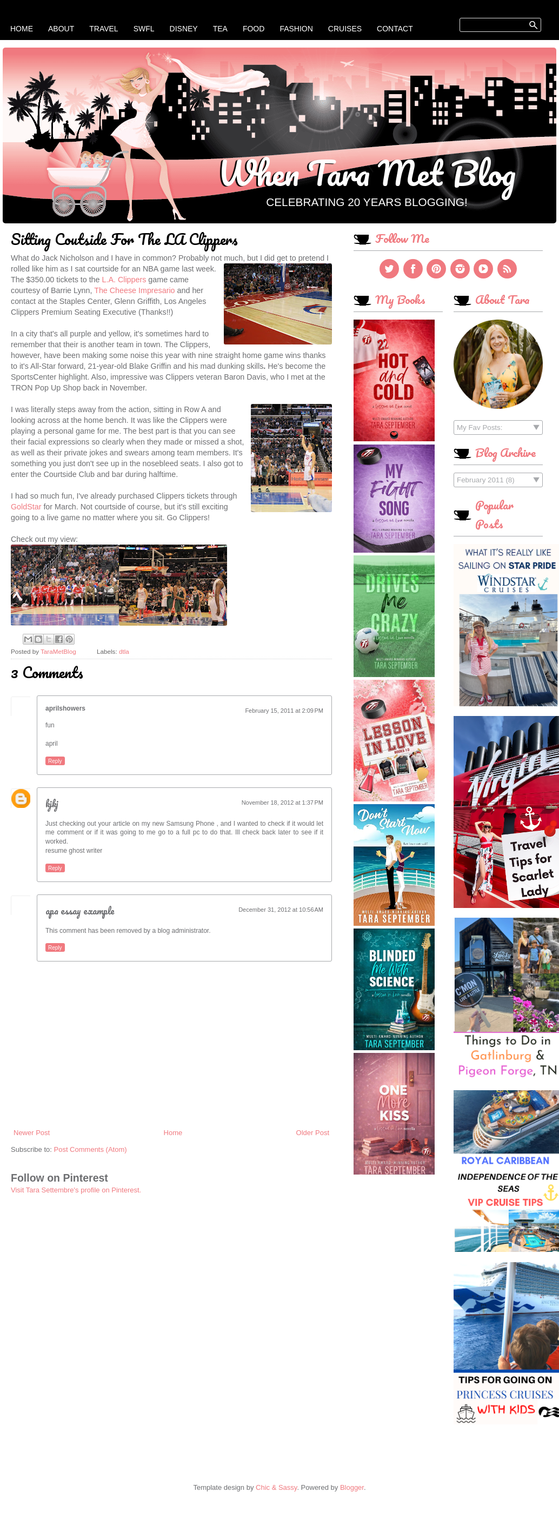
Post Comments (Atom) (90, 1149)
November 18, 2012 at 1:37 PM (282, 802)
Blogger (352, 1487)
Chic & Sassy (276, 1487)
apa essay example (80, 910)
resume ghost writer (73, 850)
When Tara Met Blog (367, 172)
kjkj (51, 803)
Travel (103, 28)
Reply (55, 761)
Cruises (345, 28)
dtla (124, 651)
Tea (220, 28)
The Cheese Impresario (134, 290)
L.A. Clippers (124, 279)
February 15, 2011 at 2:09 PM (284, 710)
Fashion (296, 28)
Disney (184, 28)
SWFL (144, 28)
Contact (395, 28)
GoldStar (26, 506)
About (61, 28)
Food (253, 28)
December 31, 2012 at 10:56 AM (280, 909)
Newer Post (32, 1133)
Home (21, 28)
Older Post (312, 1133)
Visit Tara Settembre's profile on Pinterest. (76, 1190)
